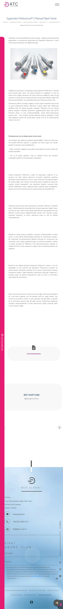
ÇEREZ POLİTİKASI (52, 590)
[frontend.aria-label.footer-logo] (31, 480)
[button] (31, 428)
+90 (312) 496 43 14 (21, 521)
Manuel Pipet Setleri (53, 22)
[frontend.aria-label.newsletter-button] (56, 578)
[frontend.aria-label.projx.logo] (31, 603)
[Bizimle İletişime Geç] (7, 514)
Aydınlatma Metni (36, 576)
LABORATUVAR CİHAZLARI (15, 22)
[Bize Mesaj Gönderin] (7, 529)
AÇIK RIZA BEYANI (16, 595)
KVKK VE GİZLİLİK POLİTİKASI (37, 590)
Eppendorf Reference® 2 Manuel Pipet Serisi (31, 25)
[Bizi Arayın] (7, 521)
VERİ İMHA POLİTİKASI (29, 595)
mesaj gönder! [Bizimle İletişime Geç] (19, 514)
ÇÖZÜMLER (5, 22)
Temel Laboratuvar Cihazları (30, 22)
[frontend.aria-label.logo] (31, 4)
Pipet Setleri (43, 22)
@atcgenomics (31, 398)
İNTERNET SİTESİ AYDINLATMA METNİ (16, 590)
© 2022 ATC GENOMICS (45, 595)
